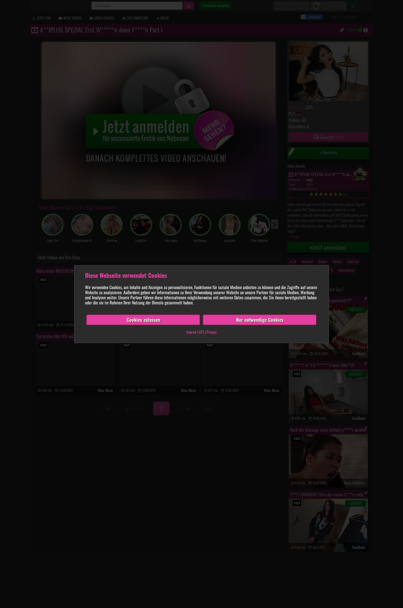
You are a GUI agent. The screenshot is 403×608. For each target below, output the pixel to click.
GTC (201, 332)
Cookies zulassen (143, 319)
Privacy (212, 332)
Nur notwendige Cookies (260, 319)
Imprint (191, 332)
